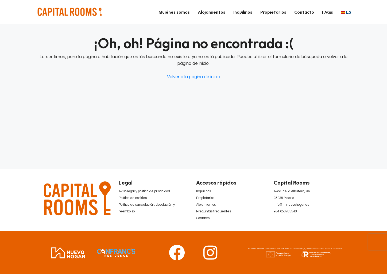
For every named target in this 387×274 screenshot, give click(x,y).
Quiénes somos (174, 12)
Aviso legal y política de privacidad (144, 191)
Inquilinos (242, 12)
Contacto (304, 12)
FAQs (327, 12)
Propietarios (273, 12)
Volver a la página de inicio (193, 76)
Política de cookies (133, 198)
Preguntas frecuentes (213, 211)
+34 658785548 (285, 211)
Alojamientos (211, 12)
